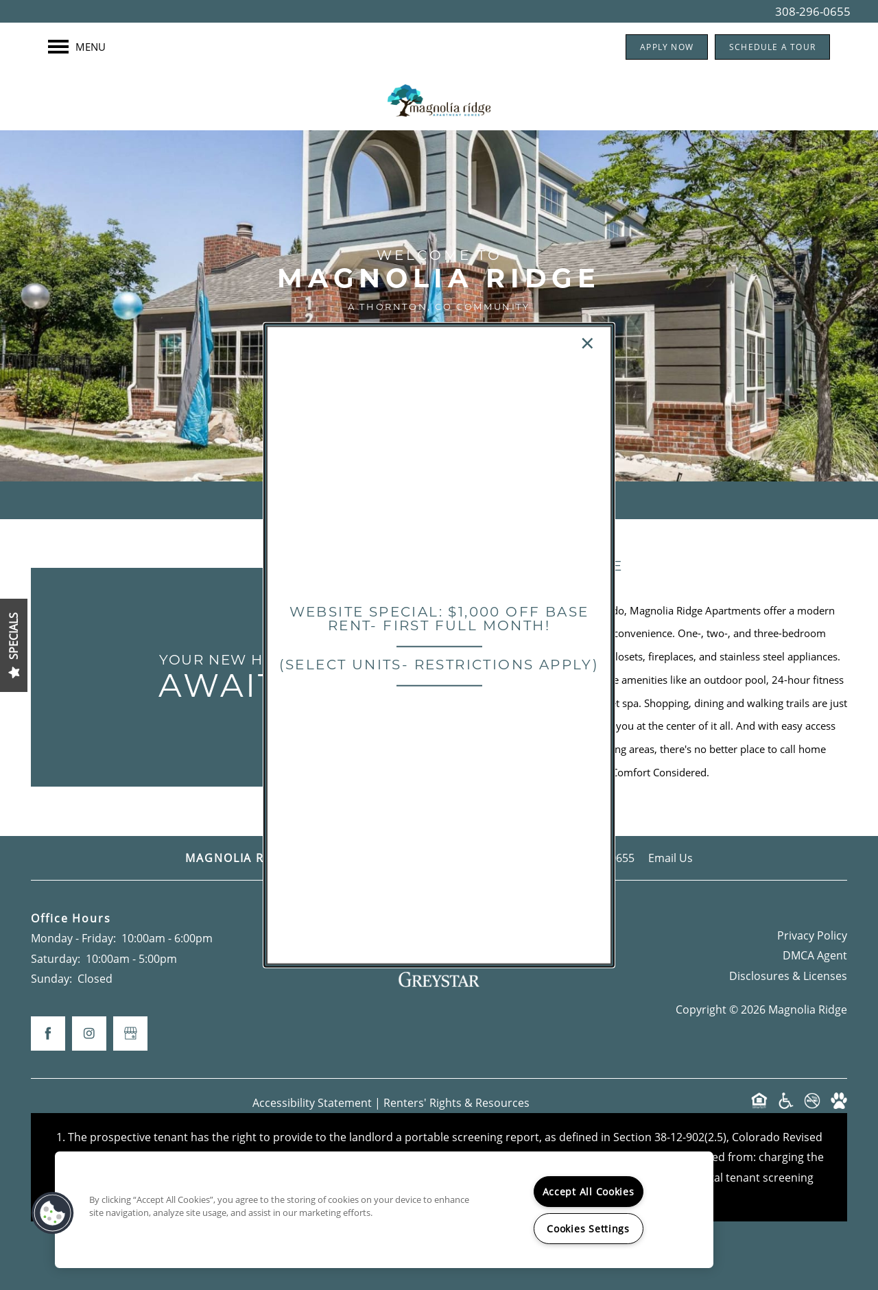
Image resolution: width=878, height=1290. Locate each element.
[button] (53, 1213)
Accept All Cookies (588, 1191)
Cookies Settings (588, 1228)
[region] (384, 1209)
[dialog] (439, 645)
